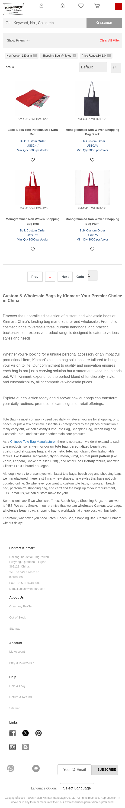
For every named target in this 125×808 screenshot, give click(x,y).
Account (15, 643)
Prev (34, 277)
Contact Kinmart (22, 548)
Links (13, 722)
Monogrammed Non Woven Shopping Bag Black (92, 132)
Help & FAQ (17, 686)
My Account (17, 651)
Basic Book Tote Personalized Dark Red (32, 132)
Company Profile (20, 606)
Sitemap (14, 628)
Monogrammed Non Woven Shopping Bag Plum (92, 221)
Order (97, 8)
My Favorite (81, 8)
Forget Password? (21, 662)
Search (99, 22)
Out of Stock (17, 617)
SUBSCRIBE (106, 769)
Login (62, 8)
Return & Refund (20, 697)
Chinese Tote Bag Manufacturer (33, 441)
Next (65, 277)
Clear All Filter (110, 40)
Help (12, 677)
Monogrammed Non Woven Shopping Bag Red (33, 221)
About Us (16, 597)
